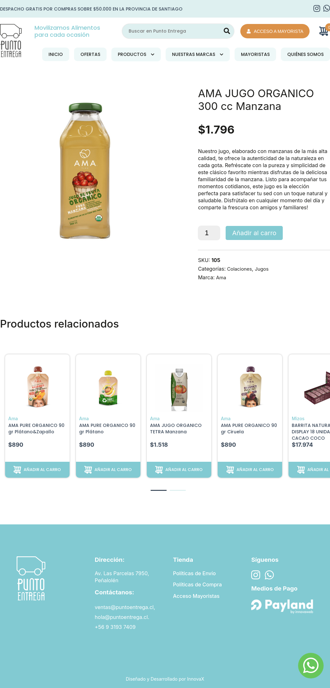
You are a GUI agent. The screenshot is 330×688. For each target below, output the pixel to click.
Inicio (56, 54)
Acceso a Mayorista (275, 31)
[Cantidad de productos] (209, 233)
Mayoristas (255, 54)
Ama (221, 277)
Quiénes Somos (305, 54)
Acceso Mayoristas (196, 597)
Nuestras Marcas (193, 54)
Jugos (264, 269)
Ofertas (90, 54)
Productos (132, 54)
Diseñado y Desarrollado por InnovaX (165, 679)
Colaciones (240, 269)
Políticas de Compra (197, 585)
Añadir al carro (254, 233)
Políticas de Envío (194, 573)
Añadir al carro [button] (42, 469)
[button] (159, 490)
